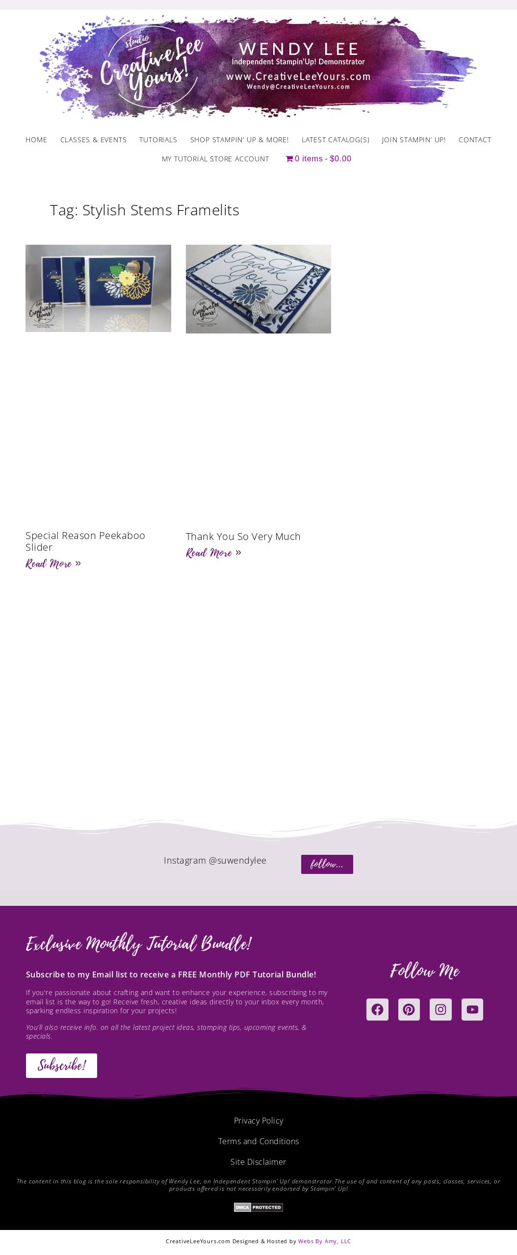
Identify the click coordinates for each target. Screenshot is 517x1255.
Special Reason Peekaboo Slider (86, 541)
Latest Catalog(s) (336, 139)
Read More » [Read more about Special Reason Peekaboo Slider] (53, 563)
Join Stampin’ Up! (414, 139)
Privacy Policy (259, 1120)
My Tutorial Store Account (215, 158)
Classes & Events (93, 139)
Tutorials (158, 139)
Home (36, 139)
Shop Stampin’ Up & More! (239, 139)
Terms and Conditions (258, 1141)
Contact (475, 139)
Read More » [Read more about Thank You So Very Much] (214, 553)
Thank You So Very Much (243, 536)
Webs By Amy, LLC (324, 1241)
